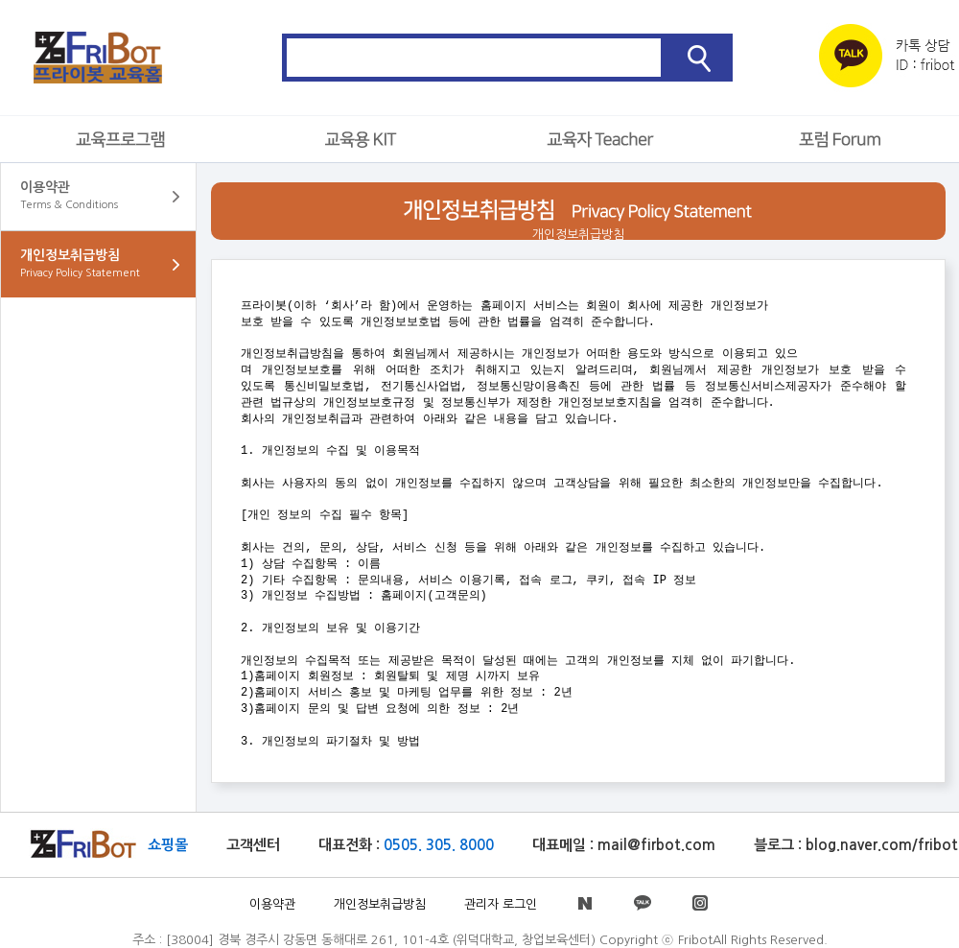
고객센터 (253, 845)
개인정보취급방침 (380, 904)
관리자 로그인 (500, 904)
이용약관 (272, 904)
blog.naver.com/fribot (882, 845)
